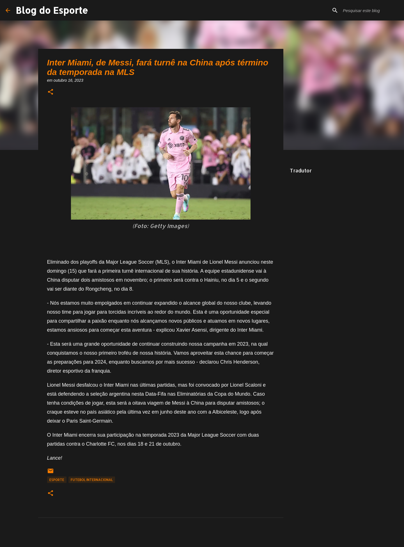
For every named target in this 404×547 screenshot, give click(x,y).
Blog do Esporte (52, 10)
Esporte (56, 480)
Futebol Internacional (92, 480)
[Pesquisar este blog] (370, 10)
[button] (50, 92)
